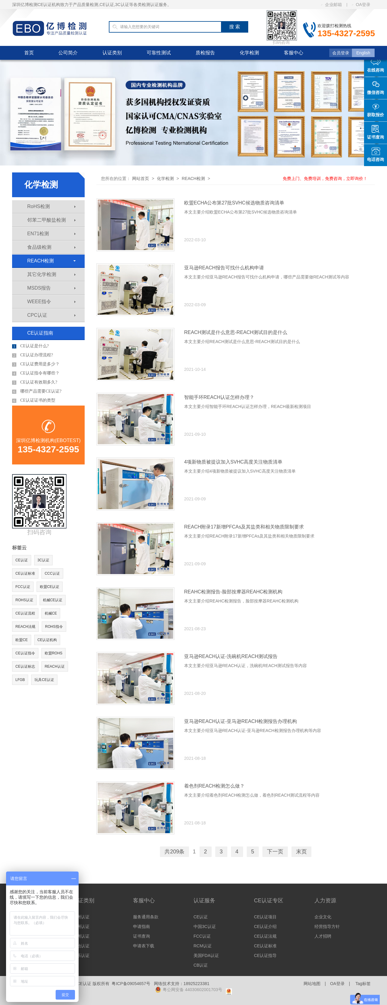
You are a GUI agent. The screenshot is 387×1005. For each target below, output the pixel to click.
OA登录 (361, 4)
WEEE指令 (51, 301)
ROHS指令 (54, 627)
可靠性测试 (159, 52)
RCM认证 (203, 945)
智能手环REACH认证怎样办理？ (219, 397)
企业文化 (322, 916)
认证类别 (112, 52)
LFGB (20, 680)
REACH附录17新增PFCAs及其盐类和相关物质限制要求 (244, 526)
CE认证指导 (265, 955)
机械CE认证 (53, 600)
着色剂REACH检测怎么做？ (214, 785)
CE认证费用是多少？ (36, 364)
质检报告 (205, 52)
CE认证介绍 (265, 926)
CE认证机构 (47, 640)
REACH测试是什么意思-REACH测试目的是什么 (235, 332)
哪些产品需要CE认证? (36, 391)
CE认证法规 (265, 936)
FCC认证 (22, 587)
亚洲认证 (81, 936)
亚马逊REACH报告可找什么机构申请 (224, 267)
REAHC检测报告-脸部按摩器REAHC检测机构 (233, 591)
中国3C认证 (205, 926)
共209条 (174, 852)
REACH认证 (55, 666)
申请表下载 (143, 945)
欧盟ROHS (54, 653)
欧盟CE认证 (50, 587)
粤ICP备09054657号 (131, 983)
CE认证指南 (40, 333)
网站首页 (140, 178)
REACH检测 (51, 260)
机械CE (51, 613)
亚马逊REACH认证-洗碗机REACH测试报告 (231, 656)
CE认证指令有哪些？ (36, 373)
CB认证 (201, 965)
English (363, 52)
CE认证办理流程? (32, 355)
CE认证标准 (25, 573)
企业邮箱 (331, 4)
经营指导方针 (327, 926)
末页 (301, 852)
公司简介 (68, 52)
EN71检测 (51, 233)
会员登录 (340, 52)
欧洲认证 (81, 916)
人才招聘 (322, 936)
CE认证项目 (265, 916)
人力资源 (325, 900)
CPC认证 (51, 315)
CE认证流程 (25, 613)
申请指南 (141, 926)
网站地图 (312, 983)
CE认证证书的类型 (33, 400)
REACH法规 (25, 627)
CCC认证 (52, 573)
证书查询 (141, 936)
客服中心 (293, 52)
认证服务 (204, 900)
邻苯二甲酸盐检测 (51, 220)
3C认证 (43, 560)
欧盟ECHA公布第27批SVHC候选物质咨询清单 (234, 202)
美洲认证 (81, 926)
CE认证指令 (25, 653)
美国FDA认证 (206, 955)
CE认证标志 (25, 666)
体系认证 (81, 955)
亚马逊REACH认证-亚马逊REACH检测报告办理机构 (240, 721)
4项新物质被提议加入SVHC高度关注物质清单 (233, 461)
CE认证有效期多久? (34, 382)
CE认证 (21, 560)
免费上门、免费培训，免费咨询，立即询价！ (325, 178)
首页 (29, 52)
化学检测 (249, 52)
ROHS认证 (24, 600)
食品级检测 (51, 247)
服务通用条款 (145, 916)
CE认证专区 (268, 900)
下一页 (275, 852)
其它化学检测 (51, 274)
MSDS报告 (51, 288)
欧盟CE (21, 640)
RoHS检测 (51, 206)
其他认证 (81, 945)
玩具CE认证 (44, 680)
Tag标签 (363, 983)
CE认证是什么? (30, 346)
